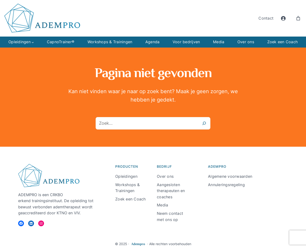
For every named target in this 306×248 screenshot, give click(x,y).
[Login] (283, 18)
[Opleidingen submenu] (33, 42)
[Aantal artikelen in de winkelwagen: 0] (298, 18)
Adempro (138, 244)
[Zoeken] (204, 123)
